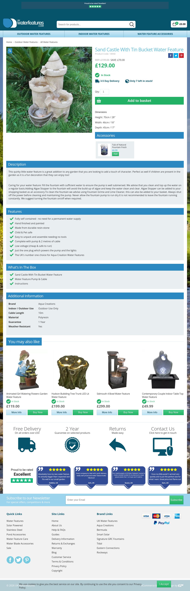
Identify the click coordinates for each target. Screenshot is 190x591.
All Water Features (49, 42)
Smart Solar (103, 534)
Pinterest (27, 560)
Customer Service (61, 557)
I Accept (164, 584)
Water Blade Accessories (20, 543)
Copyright (57, 570)
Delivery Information (63, 539)
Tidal (99, 543)
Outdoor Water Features (33, 34)
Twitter (18, 560)
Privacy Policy (59, 566)
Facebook (10, 560)
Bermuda (102, 529)
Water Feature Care (17, 539)
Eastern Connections (108, 548)
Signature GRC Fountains (110, 539)
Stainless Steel (14, 529)
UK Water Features (107, 521)
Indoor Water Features (94, 34)
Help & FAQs (58, 529)
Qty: (97, 91)
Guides (55, 534)
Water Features (15, 521)
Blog (54, 552)
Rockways (102, 552)
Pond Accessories (16, 534)
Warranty (57, 548)
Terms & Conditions (62, 561)
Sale (9, 548)
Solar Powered (15, 525)
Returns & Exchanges (63, 543)
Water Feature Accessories (155, 34)
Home (9, 42)
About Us (57, 525)
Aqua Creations (105, 525)
